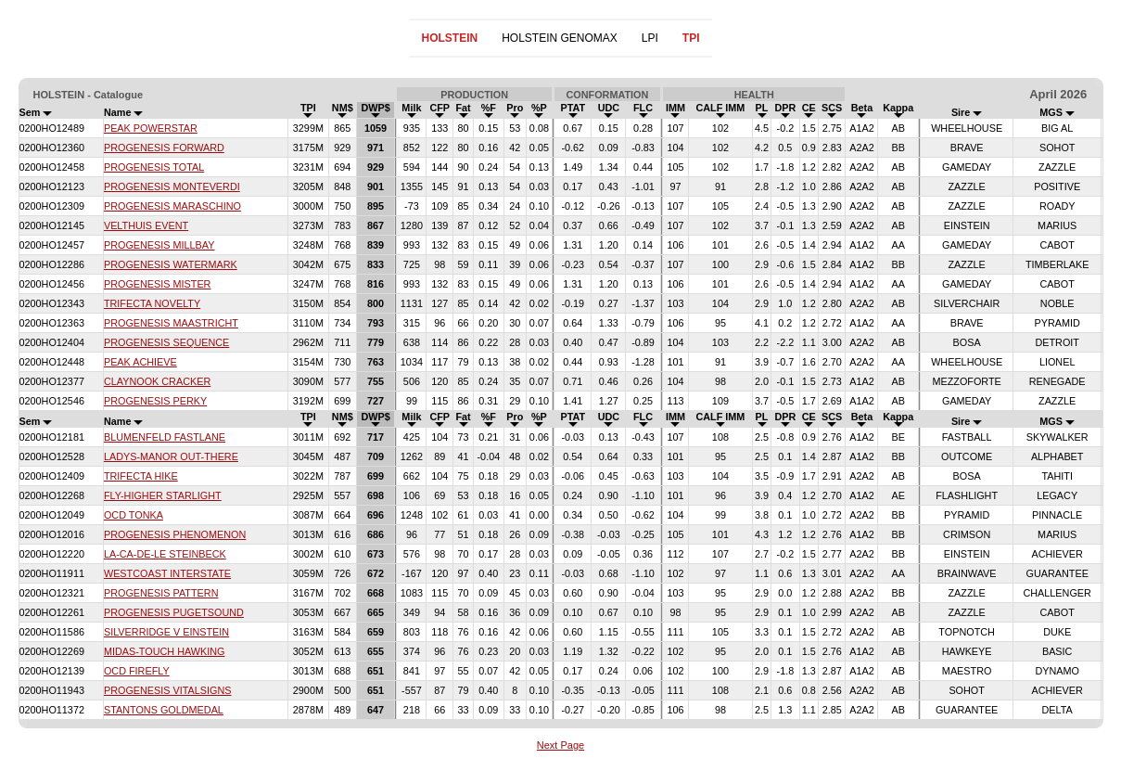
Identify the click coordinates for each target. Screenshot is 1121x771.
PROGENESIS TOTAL (154, 167)
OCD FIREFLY (137, 670)
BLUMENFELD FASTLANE (164, 437)
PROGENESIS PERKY (155, 400)
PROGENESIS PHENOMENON (175, 534)
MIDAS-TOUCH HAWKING (164, 651)
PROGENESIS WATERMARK (170, 264)
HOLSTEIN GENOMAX (560, 38)
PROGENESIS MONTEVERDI (172, 186)
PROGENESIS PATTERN (161, 592)
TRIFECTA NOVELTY (152, 303)
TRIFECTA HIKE (141, 476)
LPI (650, 38)
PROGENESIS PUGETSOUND (174, 612)
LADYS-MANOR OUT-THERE (171, 456)
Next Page (560, 745)
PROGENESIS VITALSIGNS (168, 690)
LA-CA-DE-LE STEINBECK (165, 553)
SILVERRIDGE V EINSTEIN (166, 631)
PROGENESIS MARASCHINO (172, 206)
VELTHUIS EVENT (146, 225)
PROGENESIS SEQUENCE (166, 342)
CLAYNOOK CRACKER (157, 381)
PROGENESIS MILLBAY (159, 245)
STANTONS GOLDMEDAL (163, 709)
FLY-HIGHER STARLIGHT (163, 495)
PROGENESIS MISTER (157, 283)
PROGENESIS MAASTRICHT (171, 322)
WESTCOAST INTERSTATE (167, 573)
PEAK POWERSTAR (150, 128)
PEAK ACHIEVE (140, 361)
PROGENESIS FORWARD (164, 147)
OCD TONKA (133, 514)
